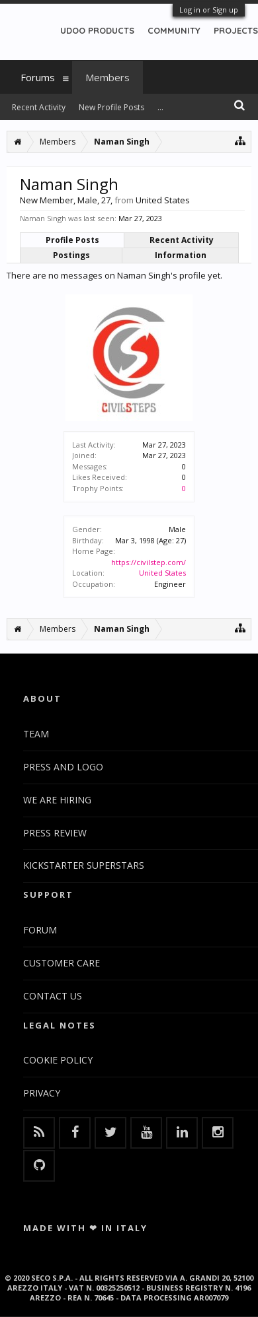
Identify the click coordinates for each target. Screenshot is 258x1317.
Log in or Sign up (208, 10)
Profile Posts (72, 240)
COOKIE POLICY (58, 1060)
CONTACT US (52, 996)
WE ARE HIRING (57, 800)
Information (180, 255)
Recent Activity (182, 240)
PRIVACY (41, 1093)
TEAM (36, 733)
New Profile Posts (111, 107)
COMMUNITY (174, 30)
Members (107, 77)
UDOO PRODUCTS (97, 30)
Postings (71, 255)
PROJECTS (236, 30)
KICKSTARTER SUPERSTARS (83, 865)
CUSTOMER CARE (61, 963)
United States (162, 573)
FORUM (40, 930)
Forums (38, 77)
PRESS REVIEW (55, 833)
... (160, 107)
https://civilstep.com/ (148, 562)
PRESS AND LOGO (63, 766)
